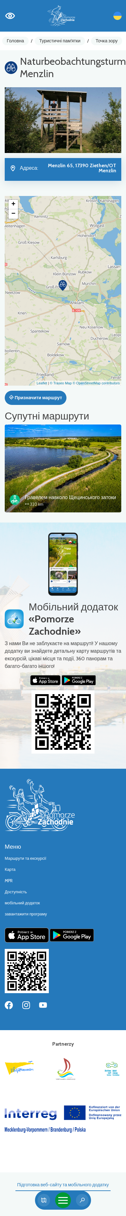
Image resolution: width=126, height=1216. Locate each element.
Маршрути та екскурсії (25, 858)
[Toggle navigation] (63, 1200)
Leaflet (42, 383)
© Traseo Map (61, 383)
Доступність (16, 891)
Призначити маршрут (35, 397)
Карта (10, 869)
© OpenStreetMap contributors (96, 383)
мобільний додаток (22, 903)
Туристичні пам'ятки (59, 41)
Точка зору (107, 41)
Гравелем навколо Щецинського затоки (70, 497)
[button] (63, 285)
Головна (15, 41)
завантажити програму (26, 914)
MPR (9, 880)
